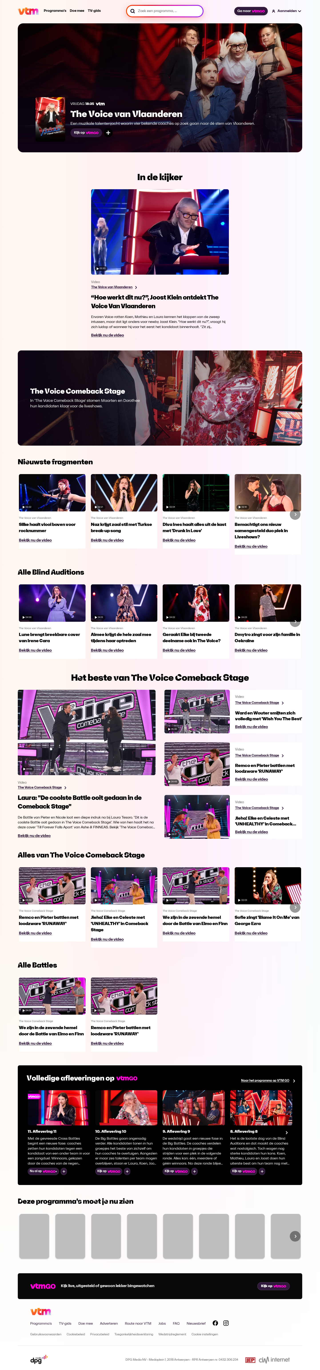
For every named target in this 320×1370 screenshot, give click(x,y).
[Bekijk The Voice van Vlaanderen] (106, 1236)
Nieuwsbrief (196, 1324)
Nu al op (43, 1171)
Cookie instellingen (205, 1334)
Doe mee (77, 11)
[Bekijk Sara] (178, 1236)
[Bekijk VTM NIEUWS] (142, 1236)
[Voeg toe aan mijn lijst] (108, 132)
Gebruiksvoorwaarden (45, 1334)
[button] (286, 11)
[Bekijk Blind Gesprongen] (250, 1236)
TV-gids (94, 11)
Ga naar (250, 11)
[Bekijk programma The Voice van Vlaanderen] (114, 287)
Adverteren (109, 1324)
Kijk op (86, 133)
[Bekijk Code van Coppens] (214, 1236)
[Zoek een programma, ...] (165, 11)
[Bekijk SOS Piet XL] (285, 1236)
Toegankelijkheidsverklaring (133, 1334)
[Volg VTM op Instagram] (226, 1324)
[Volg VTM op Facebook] (215, 1324)
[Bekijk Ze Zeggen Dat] (70, 1236)
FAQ (176, 1324)
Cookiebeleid (76, 1334)
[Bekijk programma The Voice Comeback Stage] (42, 788)
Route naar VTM (138, 1324)
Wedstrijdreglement (172, 1334)
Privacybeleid (99, 1334)
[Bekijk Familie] (34, 1236)
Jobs (162, 1324)
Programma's (55, 11)
